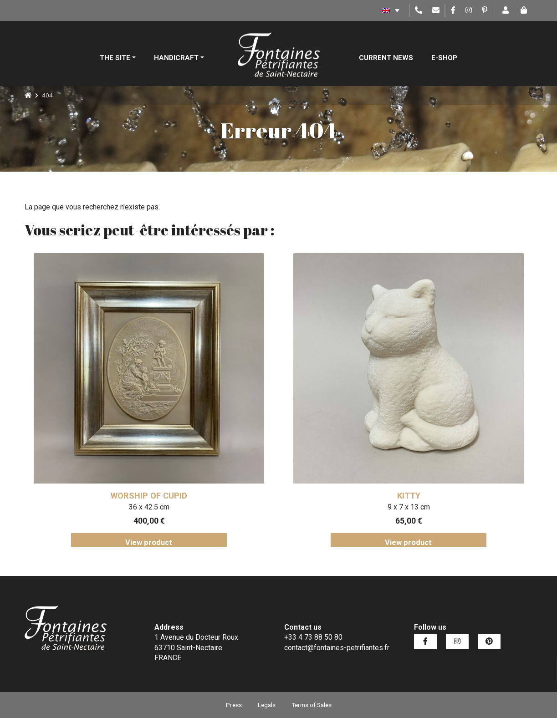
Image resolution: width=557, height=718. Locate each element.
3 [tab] (271, 553)
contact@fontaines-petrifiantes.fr (336, 647)
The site (115, 58)
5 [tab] (299, 553)
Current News (386, 58)
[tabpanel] (149, 400)
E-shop (444, 58)
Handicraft (176, 58)
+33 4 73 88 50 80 (313, 637)
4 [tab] (285, 553)
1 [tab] (244, 553)
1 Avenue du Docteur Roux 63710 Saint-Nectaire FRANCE (196, 647)
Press (234, 704)
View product (149, 542)
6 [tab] (312, 553)
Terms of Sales (311, 704)
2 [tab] (258, 553)
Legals (267, 704)
